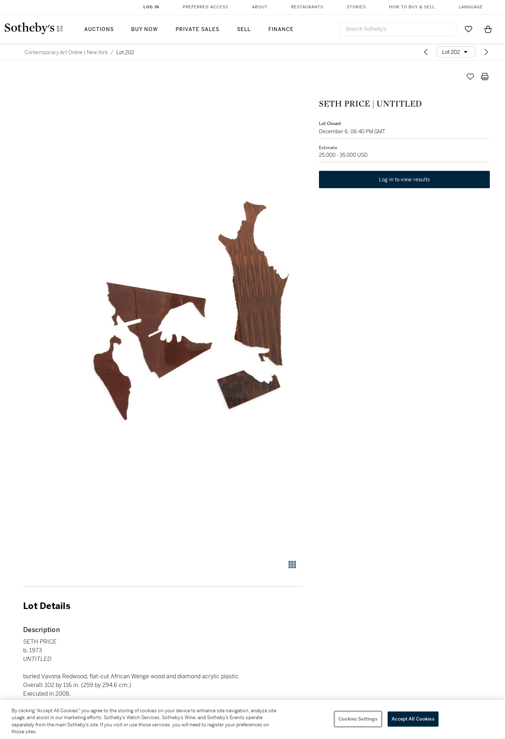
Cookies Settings (357, 719)
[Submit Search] (448, 29)
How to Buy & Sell (412, 7)
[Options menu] (456, 52)
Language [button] (471, 7)
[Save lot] (470, 76)
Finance (281, 29)
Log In (151, 7)
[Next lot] (486, 52)
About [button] (260, 7)
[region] (252, 719)
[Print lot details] (485, 76)
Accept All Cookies (413, 719)
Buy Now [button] (144, 29)
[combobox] (397, 29)
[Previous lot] (426, 52)
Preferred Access (205, 7)
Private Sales (197, 29)
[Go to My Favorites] (468, 29)
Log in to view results (404, 180)
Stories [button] (356, 7)
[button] (191, 310)
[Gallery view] (292, 564)
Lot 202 (125, 52)
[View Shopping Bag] (488, 29)
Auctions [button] (99, 29)
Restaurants (307, 7)
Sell (244, 29)
